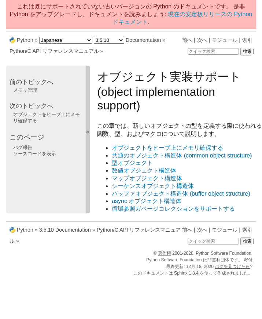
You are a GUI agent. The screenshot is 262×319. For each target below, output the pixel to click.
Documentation (143, 40)
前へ (187, 40)
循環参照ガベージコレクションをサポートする (173, 209)
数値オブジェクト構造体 (144, 170)
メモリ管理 (25, 90)
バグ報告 (22, 147)
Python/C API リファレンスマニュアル (54, 51)
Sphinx (181, 273)
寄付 (248, 259)
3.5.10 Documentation (65, 230)
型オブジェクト (132, 163)
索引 (247, 40)
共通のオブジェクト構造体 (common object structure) (182, 155)
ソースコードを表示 (34, 153)
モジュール (224, 40)
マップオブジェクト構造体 (147, 178)
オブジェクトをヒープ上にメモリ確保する (167, 148)
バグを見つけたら (232, 266)
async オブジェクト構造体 (146, 201)
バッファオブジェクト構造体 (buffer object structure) (181, 194)
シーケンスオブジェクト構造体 (153, 186)
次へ (202, 40)
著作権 (164, 253)
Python (25, 40)
